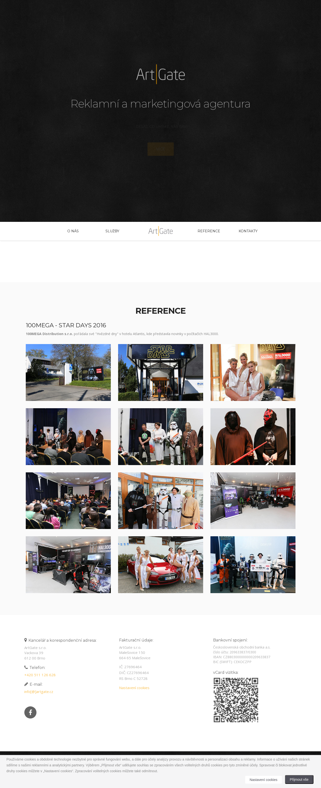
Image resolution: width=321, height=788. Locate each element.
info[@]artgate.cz (37, 691)
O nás (73, 231)
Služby (112, 231)
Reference (209, 231)
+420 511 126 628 (38, 674)
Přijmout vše (299, 779)
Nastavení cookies (132, 687)
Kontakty (248, 231)
